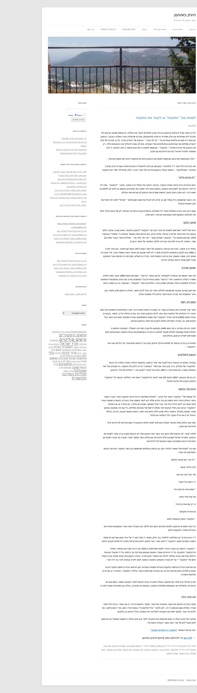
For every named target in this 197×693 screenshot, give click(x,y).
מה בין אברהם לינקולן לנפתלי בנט (48, 231)
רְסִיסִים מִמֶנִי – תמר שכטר (52, 294)
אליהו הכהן (141, 649)
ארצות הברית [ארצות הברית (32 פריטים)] (30, 344)
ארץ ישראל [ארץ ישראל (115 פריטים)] (45, 343)
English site (105, 29)
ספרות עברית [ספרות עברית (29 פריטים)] (51, 361)
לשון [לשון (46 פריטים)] (61, 355)
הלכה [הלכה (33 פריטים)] (27, 347)
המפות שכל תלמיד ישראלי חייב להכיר (47, 190)
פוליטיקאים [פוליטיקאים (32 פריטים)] (53, 364)
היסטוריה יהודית (96, 646)
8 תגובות (168, 125)
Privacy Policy (85, 29)
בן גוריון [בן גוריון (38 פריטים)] (59, 347)
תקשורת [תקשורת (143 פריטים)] (55, 377)
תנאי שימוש (167, 680)
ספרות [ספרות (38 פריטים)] (60, 361)
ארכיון (121, 29)
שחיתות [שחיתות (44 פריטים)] (44, 367)
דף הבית (169, 29)
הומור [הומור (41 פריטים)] (53, 347)
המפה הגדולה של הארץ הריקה (49, 205)
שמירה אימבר (149, 653)
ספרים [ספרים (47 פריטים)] (43, 361)
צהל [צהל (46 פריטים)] (32, 364)
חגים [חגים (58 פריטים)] (35, 349)
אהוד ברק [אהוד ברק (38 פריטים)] (41, 332)
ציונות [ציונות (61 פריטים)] (59, 367)
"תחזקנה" (151, 649)
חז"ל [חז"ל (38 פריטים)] (29, 350)
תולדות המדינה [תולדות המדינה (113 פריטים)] (50, 374)
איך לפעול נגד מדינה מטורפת (50, 138)
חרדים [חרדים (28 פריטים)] (56, 353)
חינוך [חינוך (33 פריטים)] (61, 353)
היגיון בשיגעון (161, 15)
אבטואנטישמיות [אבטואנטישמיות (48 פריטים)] (55, 331)
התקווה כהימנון (128, 649)
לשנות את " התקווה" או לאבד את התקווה (142, 118)
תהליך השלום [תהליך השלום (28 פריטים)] (45, 371)
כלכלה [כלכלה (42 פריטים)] (34, 353)
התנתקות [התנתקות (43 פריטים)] (43, 349)
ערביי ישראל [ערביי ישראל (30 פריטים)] (34, 361)
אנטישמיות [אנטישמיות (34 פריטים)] (30, 340)
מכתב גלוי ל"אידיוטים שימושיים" (49, 153)
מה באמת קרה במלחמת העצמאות (47, 242)
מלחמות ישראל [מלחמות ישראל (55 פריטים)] (54, 358)
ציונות (169, 649)
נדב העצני (104, 649)
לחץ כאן (164, 638)
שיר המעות (160, 653)
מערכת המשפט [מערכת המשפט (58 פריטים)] (35, 358)
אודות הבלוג (154, 29)
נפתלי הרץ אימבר (90, 649)
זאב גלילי (159, 646)
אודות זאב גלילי (136, 29)
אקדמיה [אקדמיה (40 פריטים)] (59, 344)
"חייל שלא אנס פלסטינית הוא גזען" (48, 179)
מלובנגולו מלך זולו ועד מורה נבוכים (48, 149)
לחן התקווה (114, 649)
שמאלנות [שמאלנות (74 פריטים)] (56, 370)
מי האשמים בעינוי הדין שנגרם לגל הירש (46, 235)
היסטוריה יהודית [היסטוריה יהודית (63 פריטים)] (39, 346)
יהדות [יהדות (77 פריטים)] (42, 352)
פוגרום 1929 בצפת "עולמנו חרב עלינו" (46, 238)
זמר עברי (84, 646)
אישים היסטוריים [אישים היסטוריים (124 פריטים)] (49, 335)
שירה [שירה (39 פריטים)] (37, 367)
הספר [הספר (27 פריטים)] (61, 350)
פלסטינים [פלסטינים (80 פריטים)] (41, 364)
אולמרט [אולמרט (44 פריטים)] (32, 331)
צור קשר (67, 29)
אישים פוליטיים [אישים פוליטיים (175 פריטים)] (49, 339)
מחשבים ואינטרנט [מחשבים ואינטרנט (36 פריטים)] (50, 355)
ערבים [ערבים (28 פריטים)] (61, 364)
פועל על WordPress (152, 680)
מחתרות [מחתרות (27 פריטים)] (39, 356)
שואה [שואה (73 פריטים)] (52, 367)
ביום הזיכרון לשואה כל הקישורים (49, 275)
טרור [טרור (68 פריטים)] (50, 352)
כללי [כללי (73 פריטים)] (28, 352)
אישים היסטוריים (111, 646)
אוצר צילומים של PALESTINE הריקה (47, 194)
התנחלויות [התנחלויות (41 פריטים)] (53, 350)
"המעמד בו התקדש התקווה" (140, 630)
